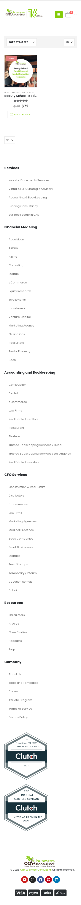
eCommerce (18, 282)
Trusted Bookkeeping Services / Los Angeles (40, 454)
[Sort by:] (21, 42)
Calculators (17, 615)
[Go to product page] (21, 71)
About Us (15, 674)
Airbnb (13, 248)
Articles (14, 624)
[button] (59, 14)
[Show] (69, 42)
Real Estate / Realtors (23, 419)
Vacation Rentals (20, 582)
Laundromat (17, 308)
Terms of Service (20, 709)
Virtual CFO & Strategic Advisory (31, 189)
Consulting (16, 265)
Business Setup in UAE (24, 215)
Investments (17, 300)
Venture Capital (20, 317)
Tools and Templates (23, 683)
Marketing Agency (21, 325)
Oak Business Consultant (35, 869)
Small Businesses (21, 547)
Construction (18, 385)
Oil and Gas (17, 334)
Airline (13, 257)
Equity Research (20, 291)
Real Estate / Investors (24, 462)
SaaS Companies (21, 539)
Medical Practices (21, 530)
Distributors (16, 495)
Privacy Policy (18, 717)
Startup (14, 274)
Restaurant (16, 428)
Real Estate (16, 343)
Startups (14, 436)
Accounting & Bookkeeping (28, 197)
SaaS (12, 360)
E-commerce (18, 504)
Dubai (13, 590)
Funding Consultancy (23, 206)
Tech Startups (18, 564)
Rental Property (19, 351)
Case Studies (18, 632)
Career (14, 691)
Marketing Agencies (23, 521)
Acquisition (16, 239)
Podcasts (15, 641)
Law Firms (15, 410)
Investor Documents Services (29, 180)
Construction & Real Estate (27, 487)
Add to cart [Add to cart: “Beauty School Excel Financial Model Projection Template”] (23, 114)
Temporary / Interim (23, 573)
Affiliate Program (20, 700)
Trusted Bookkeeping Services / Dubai (35, 445)
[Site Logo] (23, 14)
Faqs (12, 649)
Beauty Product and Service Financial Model (28, 92)
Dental (13, 393)
